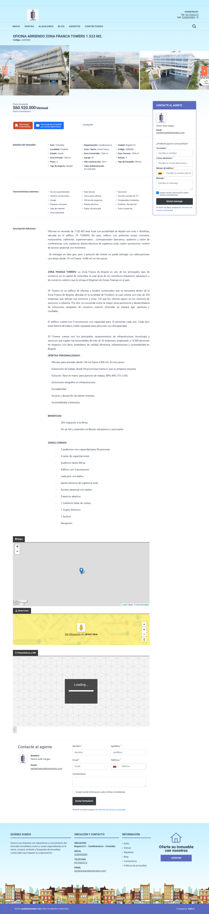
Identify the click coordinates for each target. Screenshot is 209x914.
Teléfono (116, 759)
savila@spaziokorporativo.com (46, 768)
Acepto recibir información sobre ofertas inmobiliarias (100, 792)
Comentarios (79, 774)
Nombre (77, 745)
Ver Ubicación (73, 634)
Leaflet (124, 605)
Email (75, 759)
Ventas (29, 26)
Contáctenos (94, 26)
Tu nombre (161, 148)
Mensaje (160, 178)
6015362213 (192, 14)
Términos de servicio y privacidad (111, 810)
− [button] (17, 551)
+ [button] (17, 546)
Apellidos (116, 745)
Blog (61, 26)
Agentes (74, 26)
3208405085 (188, 17)
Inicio (16, 26)
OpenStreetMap (142, 605)
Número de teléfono (165, 168)
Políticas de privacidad (135, 865)
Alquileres (46, 26)
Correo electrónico (164, 158)
